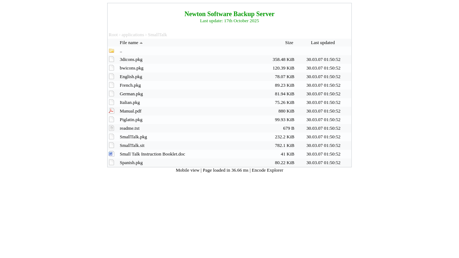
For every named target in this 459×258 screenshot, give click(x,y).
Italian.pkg (130, 102)
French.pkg (130, 85)
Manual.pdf (130, 111)
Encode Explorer (267, 170)
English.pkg (131, 76)
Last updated (323, 42)
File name (132, 42)
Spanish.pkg (131, 162)
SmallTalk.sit (132, 145)
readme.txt (129, 128)
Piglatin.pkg (131, 119)
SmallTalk (157, 34)
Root (113, 34)
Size (289, 42)
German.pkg (131, 93)
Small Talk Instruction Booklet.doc (152, 154)
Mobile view (188, 170)
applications (133, 34)
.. (121, 50)
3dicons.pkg (131, 59)
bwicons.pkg (131, 68)
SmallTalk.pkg (133, 136)
